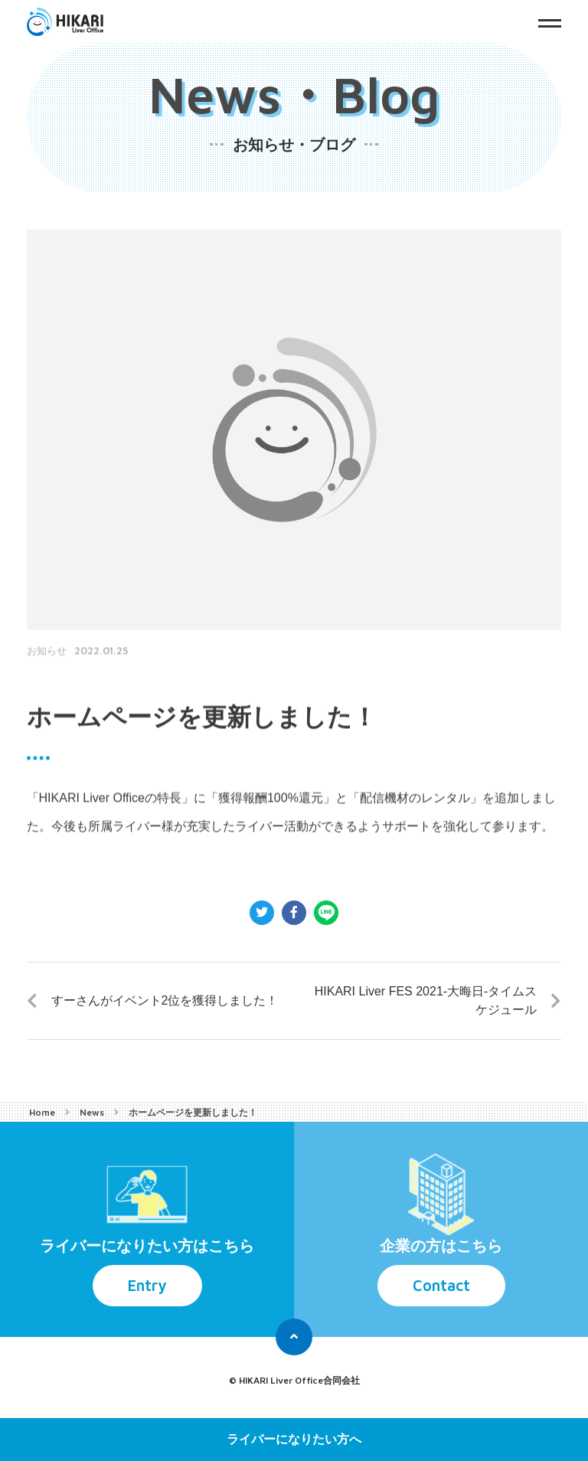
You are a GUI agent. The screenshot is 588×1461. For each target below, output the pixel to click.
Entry (147, 1285)
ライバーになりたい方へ (294, 1439)
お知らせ (47, 679)
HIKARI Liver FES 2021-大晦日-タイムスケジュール (426, 1000)
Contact (441, 1285)
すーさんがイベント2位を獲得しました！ (165, 1000)
